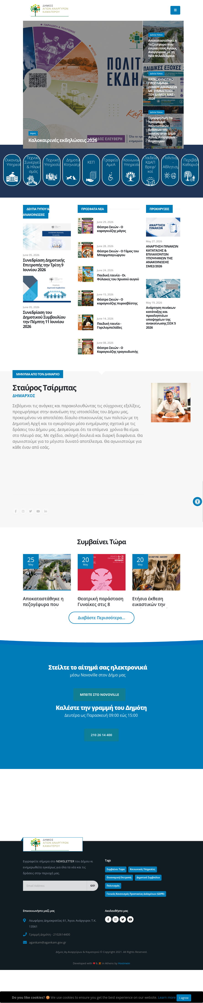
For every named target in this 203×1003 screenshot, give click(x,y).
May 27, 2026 (154, 241)
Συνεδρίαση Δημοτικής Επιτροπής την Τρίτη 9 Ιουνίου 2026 (43, 265)
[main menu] (175, 10)
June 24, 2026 (105, 270)
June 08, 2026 (105, 342)
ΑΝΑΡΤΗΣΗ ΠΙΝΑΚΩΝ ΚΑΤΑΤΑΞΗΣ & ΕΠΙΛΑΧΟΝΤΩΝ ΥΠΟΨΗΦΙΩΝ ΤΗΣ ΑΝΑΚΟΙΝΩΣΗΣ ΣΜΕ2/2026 (162, 256)
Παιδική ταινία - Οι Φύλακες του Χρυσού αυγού (118, 277)
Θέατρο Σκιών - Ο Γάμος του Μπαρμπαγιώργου (118, 253)
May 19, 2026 (154, 302)
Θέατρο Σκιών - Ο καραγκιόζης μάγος (111, 229)
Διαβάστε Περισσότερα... (101, 617)
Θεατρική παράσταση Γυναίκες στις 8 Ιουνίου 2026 (100, 604)
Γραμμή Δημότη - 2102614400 (49, 934)
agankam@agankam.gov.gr (47, 942)
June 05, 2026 (31, 255)
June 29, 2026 (105, 222)
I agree (184, 998)
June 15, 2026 (105, 294)
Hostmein (124, 963)
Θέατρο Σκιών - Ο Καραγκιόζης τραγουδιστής (117, 350)
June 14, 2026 (105, 318)
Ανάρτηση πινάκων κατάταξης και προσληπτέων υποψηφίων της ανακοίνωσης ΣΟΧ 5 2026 (161, 317)
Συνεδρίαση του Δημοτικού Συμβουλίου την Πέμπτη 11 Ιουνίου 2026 (44, 319)
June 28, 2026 (105, 246)
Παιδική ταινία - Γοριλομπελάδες (109, 325)
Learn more (167, 997)
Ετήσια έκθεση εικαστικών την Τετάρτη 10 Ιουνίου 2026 (152, 607)
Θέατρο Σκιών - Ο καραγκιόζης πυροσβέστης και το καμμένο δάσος (117, 303)
